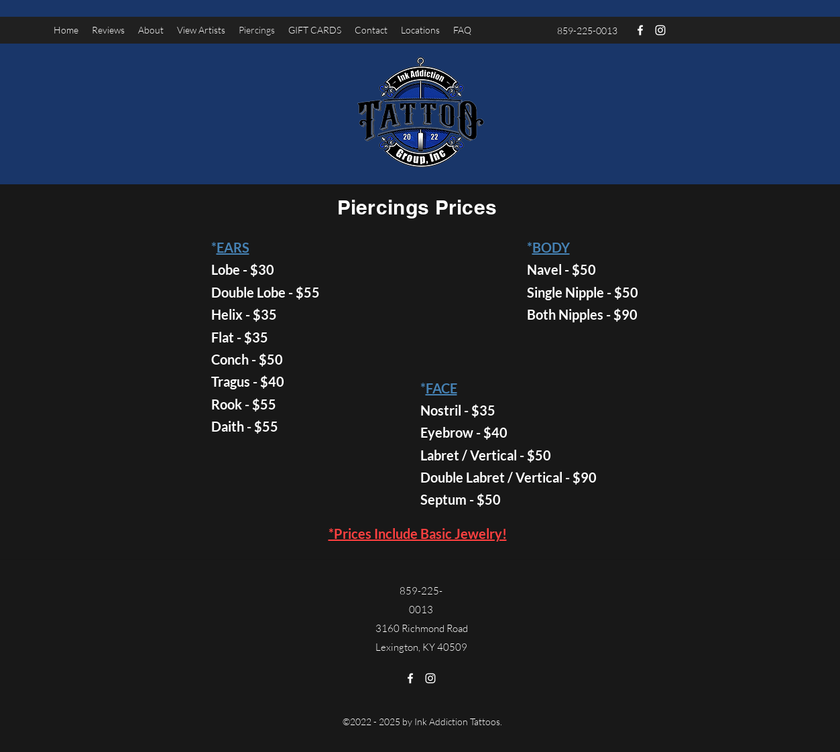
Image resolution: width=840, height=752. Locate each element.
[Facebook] (640, 30)
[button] (201, 30)
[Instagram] (660, 30)
